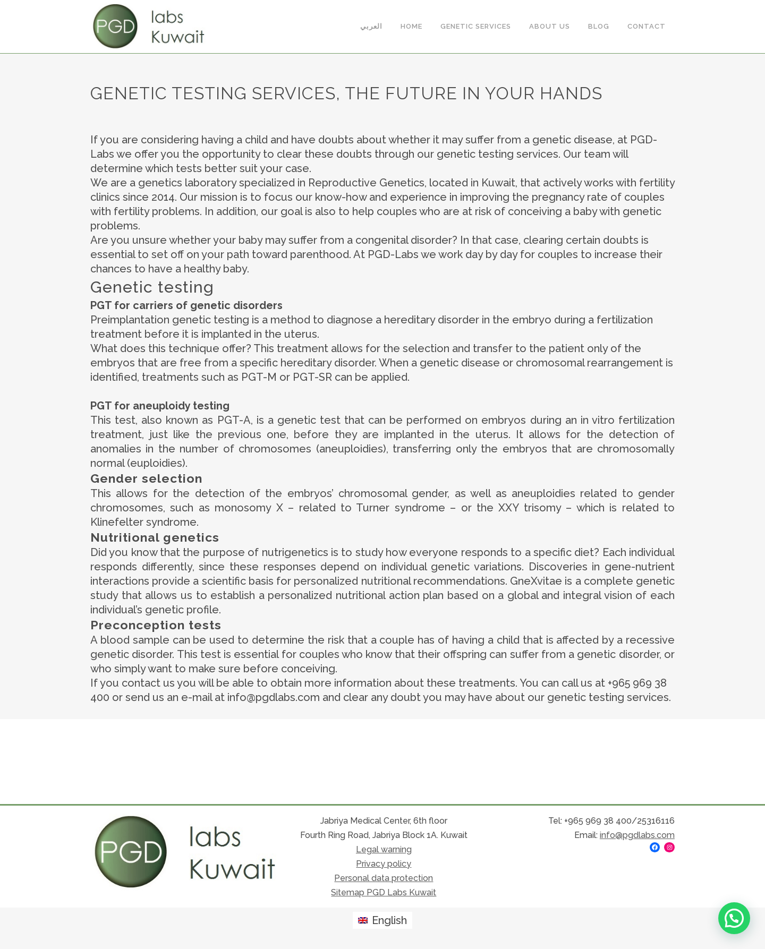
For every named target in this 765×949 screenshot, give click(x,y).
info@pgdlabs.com (637, 835)
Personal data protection (383, 878)
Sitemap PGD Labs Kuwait (383, 892)
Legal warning (384, 849)
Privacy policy (383, 864)
